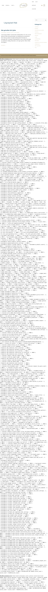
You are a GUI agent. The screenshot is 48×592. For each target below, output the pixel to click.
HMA (33, 1)
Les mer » (3, 45)
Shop (12, 5)
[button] (9, 5)
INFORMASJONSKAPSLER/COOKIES (41, 55)
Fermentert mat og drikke (39, 30)
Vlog (36, 1)
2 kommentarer (3, 32)
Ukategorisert (37, 44)
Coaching (36, 26)
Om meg (7, 5)
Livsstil (12, 32)
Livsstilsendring (37, 38)
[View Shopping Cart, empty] (44, 5)
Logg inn (34, 8)
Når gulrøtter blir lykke (8, 30)
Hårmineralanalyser (38, 33)
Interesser (8, 32)
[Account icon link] (41, 5)
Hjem (3, 5)
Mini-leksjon (37, 40)
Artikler (34, 5)
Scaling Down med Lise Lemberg (41, 42)
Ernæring (36, 28)
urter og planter (37, 45)
